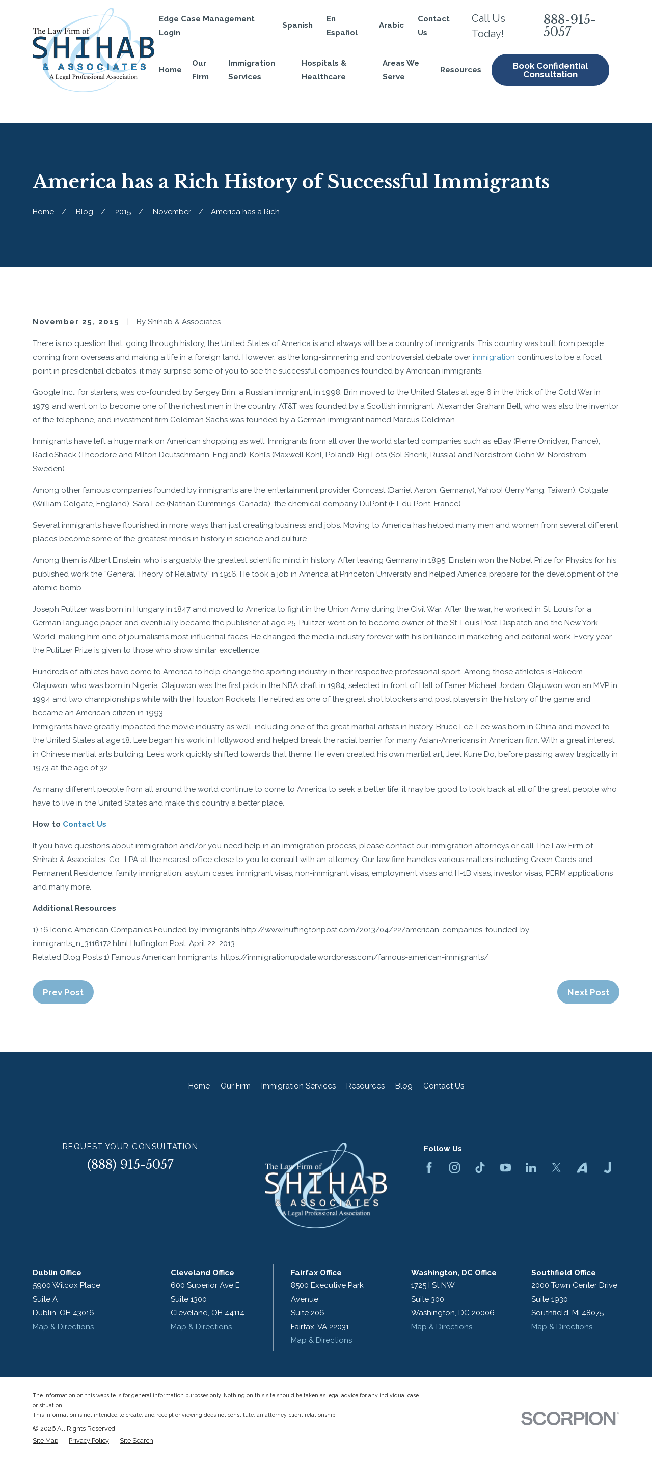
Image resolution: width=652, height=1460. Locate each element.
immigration (493, 357)
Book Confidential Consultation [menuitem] (550, 70)
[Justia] (607, 1167)
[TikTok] (480, 1167)
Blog (404, 1086)
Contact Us (83, 824)
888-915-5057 (570, 26)
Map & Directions (63, 1326)
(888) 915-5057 (130, 1164)
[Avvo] (582, 1167)
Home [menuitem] (170, 69)
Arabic (391, 25)
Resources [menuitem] (460, 69)
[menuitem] (45, 1441)
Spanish (297, 25)
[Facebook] (429, 1167)
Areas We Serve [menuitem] (401, 70)
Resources (365, 1086)
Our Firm (236, 1086)
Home (199, 1086)
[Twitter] (556, 1167)
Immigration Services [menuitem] (251, 70)
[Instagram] (454, 1167)
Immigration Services (298, 1086)
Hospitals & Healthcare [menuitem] (324, 70)
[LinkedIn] (531, 1167)
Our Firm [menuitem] (200, 70)
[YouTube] (505, 1167)
